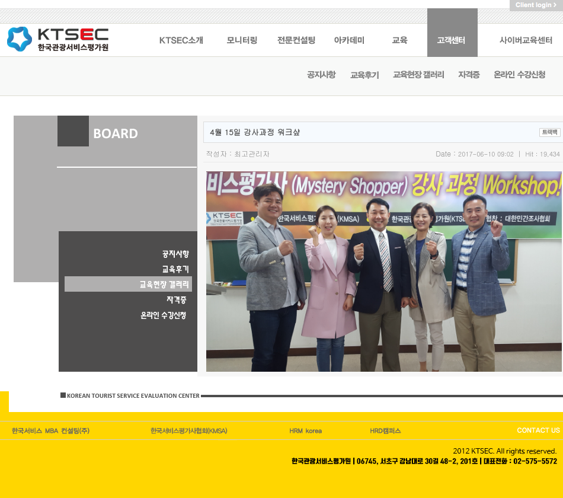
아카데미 (350, 32)
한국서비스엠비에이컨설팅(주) (51, 430)
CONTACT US (538, 430)
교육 (401, 32)
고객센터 (452, 32)
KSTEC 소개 (181, 32)
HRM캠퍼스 (307, 430)
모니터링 (241, 32)
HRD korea (386, 430)
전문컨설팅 (296, 32)
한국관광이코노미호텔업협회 (190, 430)
